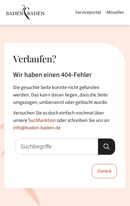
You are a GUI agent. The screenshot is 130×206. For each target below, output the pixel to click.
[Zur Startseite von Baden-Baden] (25, 12)
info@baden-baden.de (37, 127)
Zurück (104, 171)
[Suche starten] (106, 146)
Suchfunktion (42, 120)
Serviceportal (88, 12)
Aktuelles (115, 12)
